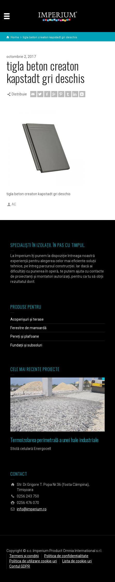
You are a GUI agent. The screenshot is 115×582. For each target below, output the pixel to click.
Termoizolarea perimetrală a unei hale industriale (54, 440)
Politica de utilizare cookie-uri (33, 561)
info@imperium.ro (32, 509)
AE (14, 204)
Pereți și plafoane (24, 336)
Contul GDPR (19, 566)
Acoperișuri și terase (27, 319)
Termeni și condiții (24, 556)
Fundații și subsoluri (26, 345)
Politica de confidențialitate (66, 556)
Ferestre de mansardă (28, 328)
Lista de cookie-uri (77, 561)
